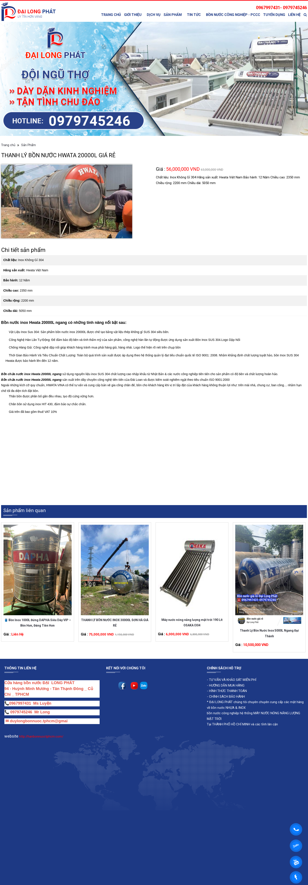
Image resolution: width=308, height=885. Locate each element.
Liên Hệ (294, 15)
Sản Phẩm (173, 15)
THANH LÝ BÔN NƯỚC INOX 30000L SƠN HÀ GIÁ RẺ (114, 622)
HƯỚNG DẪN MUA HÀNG (226, 685)
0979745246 (22, 712)
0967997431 (20, 703)
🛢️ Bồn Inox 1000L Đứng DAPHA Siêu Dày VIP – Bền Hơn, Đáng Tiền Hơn (37, 622)
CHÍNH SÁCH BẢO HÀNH (227, 697)
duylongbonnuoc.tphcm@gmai (38, 721)
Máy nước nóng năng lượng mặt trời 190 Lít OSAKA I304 (192, 622)
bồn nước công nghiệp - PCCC (233, 15)
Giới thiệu (133, 15)
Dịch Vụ (154, 15)
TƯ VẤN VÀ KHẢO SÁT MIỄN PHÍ (232, 680)
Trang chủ (111, 15)
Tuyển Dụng (274, 15)
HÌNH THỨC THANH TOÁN (227, 691)
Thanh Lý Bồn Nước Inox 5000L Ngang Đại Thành (269, 633)
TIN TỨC (194, 15)
